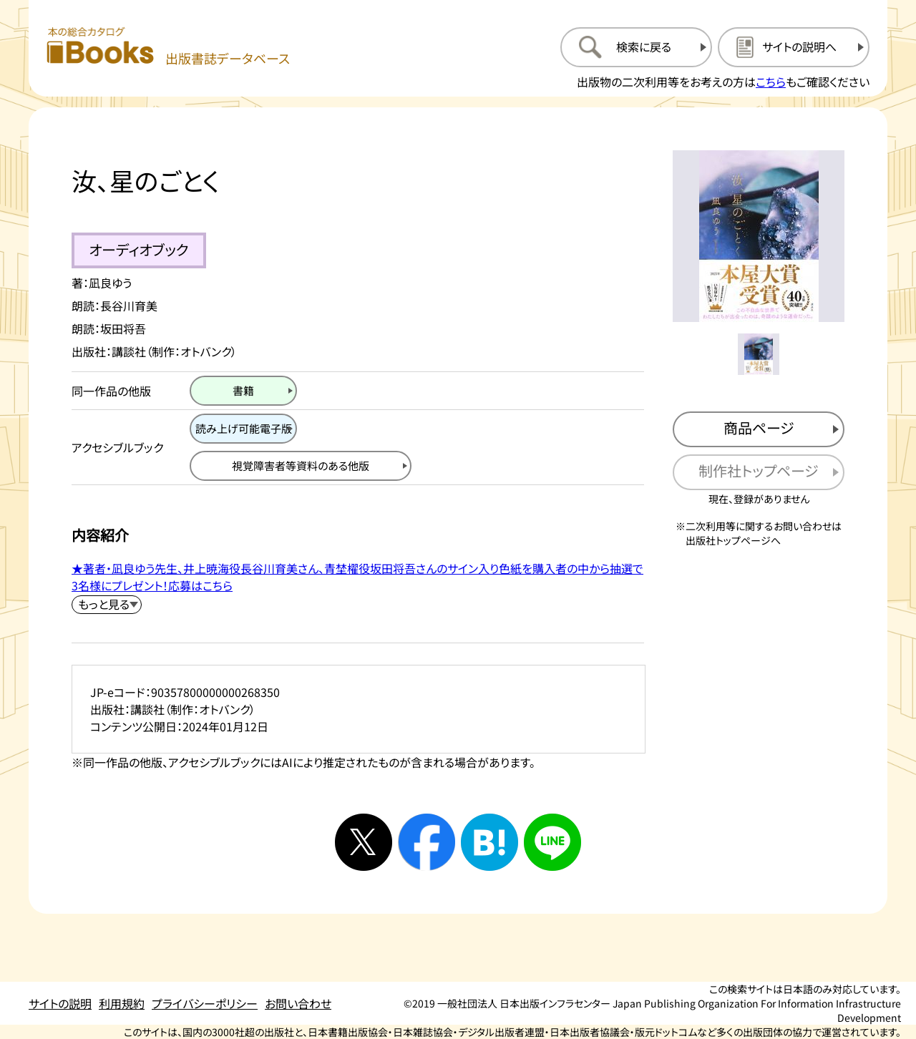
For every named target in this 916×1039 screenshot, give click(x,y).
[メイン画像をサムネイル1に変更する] (758, 354)
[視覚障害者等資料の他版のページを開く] (300, 466)
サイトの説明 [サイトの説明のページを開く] (60, 1003)
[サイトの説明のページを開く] (793, 47)
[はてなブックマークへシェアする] (489, 842)
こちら (771, 81)
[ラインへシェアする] (552, 842)
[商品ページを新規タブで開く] (758, 429)
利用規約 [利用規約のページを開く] (122, 1003)
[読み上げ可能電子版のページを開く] (243, 429)
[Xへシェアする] (363, 842)
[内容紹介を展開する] (107, 604)
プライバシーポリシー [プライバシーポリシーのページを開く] (205, 1003)
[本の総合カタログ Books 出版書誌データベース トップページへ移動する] (168, 46)
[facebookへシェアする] (426, 842)
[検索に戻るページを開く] (636, 47)
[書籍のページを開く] (243, 391)
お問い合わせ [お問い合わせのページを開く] (298, 1003)
